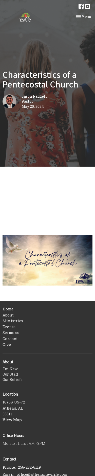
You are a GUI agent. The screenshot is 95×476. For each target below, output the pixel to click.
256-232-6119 (29, 467)
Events (9, 326)
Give (7, 344)
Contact (10, 338)
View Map (12, 419)
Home (8, 308)
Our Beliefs (13, 379)
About (8, 315)
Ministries (13, 320)
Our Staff (10, 374)
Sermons (11, 332)
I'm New (10, 368)
